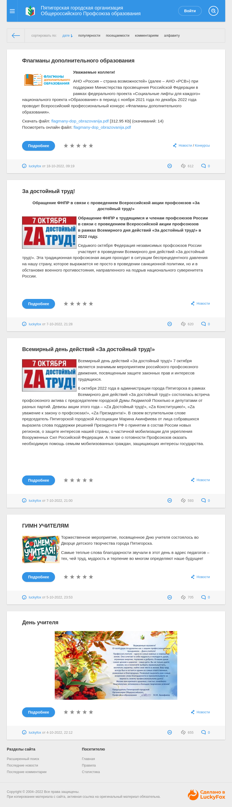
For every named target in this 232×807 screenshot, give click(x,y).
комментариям (146, 35)
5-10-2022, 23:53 (60, 597)
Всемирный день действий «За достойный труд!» (88, 349)
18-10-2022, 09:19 (61, 166)
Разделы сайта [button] (21, 749)
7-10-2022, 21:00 (60, 501)
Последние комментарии (27, 772)
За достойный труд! (48, 191)
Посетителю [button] (93, 749)
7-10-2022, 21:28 (60, 324)
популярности (89, 35)
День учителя (40, 622)
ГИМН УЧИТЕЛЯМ (45, 526)
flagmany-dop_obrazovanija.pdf (80, 121)
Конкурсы (202, 145)
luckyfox (35, 166)
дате (66, 35)
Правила (89, 765)
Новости (185, 145)
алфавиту (172, 35)
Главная (88, 759)
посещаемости (117, 35)
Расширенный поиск (23, 759)
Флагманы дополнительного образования (78, 61)
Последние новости (22, 765)
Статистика (91, 772)
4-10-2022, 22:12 (60, 733)
